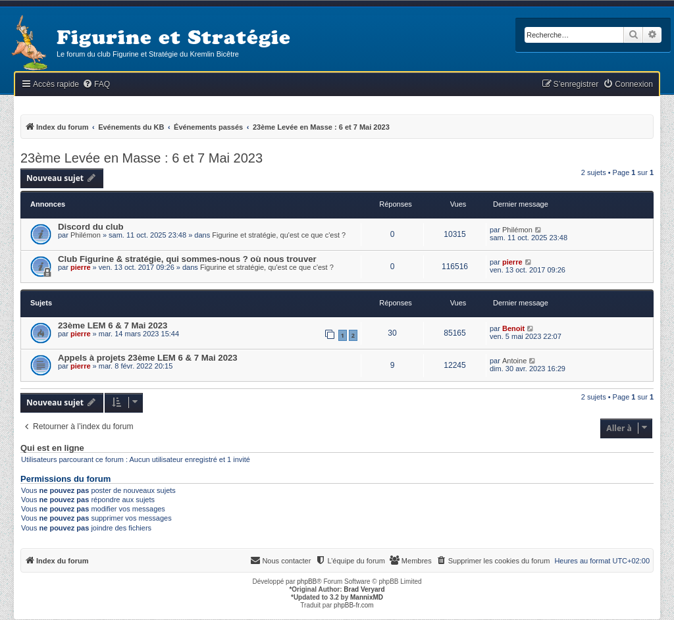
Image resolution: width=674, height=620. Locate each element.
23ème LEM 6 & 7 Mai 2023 (112, 325)
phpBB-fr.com (354, 605)
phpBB (307, 581)
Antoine (514, 361)
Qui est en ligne (52, 448)
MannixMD (366, 597)
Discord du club (91, 227)
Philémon (85, 235)
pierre (80, 267)
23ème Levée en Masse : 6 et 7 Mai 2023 (141, 158)
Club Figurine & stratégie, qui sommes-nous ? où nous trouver (187, 259)
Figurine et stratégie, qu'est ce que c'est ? (279, 235)
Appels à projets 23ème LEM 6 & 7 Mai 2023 (148, 358)
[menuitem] (96, 84)
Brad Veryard (364, 589)
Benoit (513, 328)
